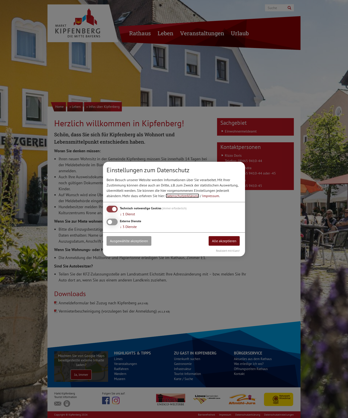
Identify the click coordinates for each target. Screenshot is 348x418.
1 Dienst (127, 214)
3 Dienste (128, 226)
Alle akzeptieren (224, 241)
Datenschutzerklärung (182, 196)
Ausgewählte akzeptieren (129, 241)
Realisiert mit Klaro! (228, 250)
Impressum (210, 196)
